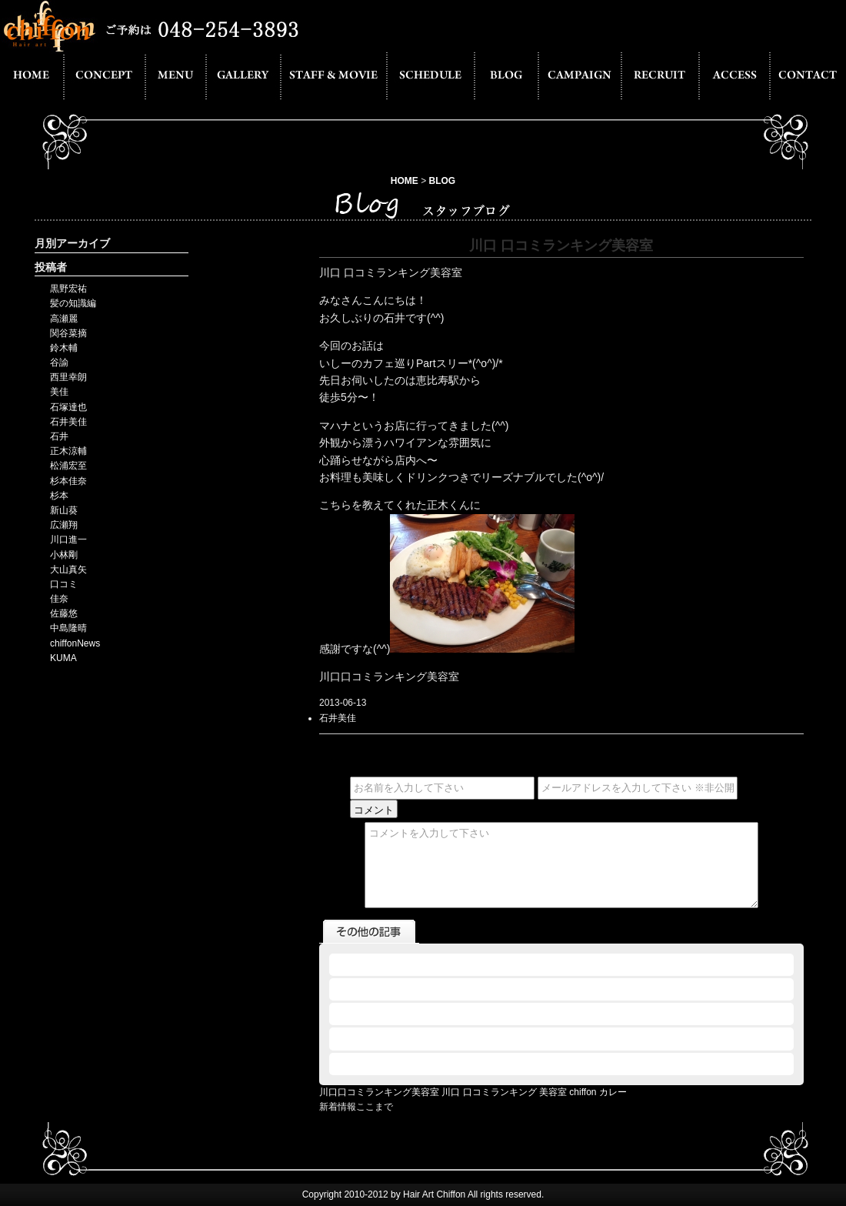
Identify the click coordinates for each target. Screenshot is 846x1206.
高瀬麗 (64, 318)
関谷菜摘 (68, 333)
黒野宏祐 (68, 288)
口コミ (64, 584)
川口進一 (68, 539)
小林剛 (64, 555)
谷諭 (59, 362)
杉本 (59, 495)
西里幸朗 (68, 377)
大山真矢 (68, 569)
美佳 (59, 391)
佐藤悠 (64, 613)
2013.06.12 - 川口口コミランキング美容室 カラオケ (443, 1013)
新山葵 (64, 510)
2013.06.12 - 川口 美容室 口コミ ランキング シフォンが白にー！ (467, 1038)
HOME (404, 180)
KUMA (63, 658)
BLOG (442, 180)
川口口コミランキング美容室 (379, 1092)
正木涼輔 (68, 451)
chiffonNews (75, 643)
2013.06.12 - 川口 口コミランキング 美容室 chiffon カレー (452, 964)
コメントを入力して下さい (561, 865)
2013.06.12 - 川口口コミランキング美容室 (420, 989)
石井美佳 (68, 421)
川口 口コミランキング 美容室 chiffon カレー (533, 1092)
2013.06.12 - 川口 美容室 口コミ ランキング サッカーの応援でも (467, 1063)
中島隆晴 (68, 628)
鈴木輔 (64, 347)
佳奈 (59, 598)
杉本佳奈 (68, 481)
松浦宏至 (68, 465)
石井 (59, 436)
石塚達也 (68, 407)
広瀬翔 (64, 524)
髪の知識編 (73, 303)
